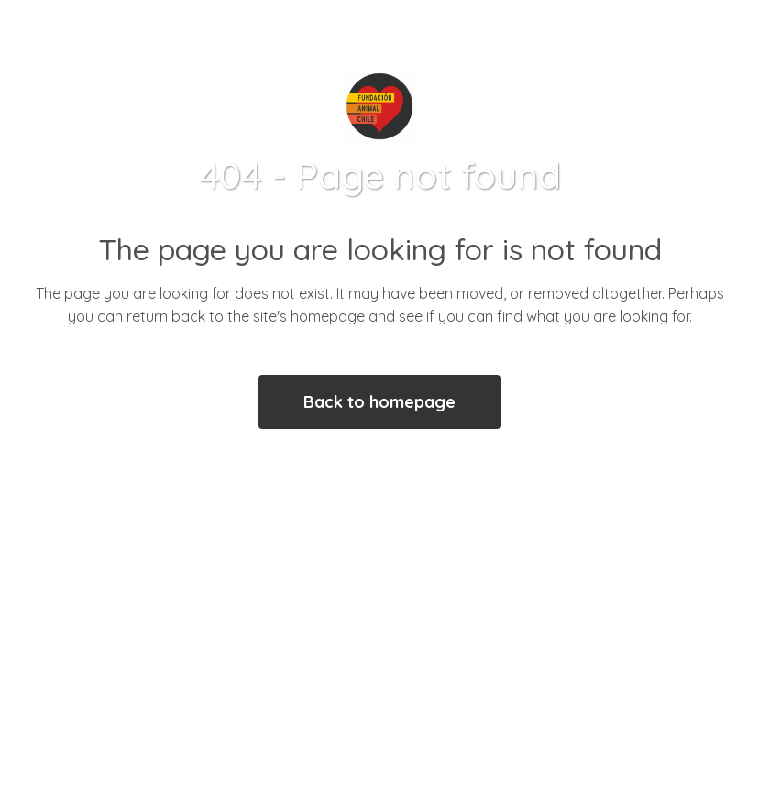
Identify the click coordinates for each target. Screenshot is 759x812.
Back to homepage (379, 401)
